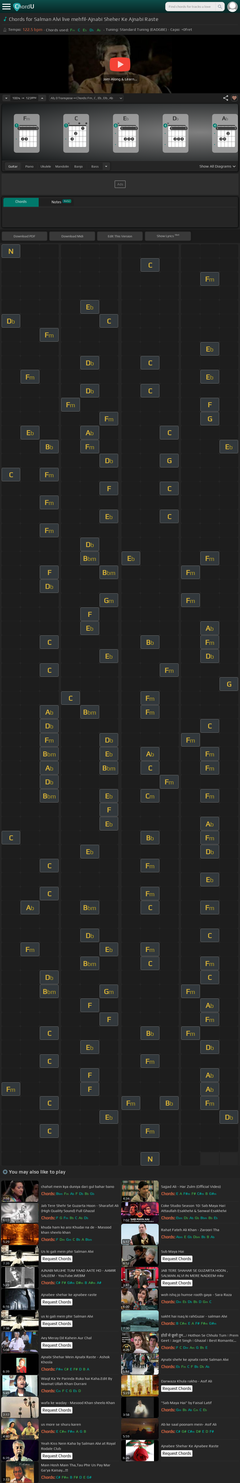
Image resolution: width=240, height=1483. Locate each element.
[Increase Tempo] (42, 98)
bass (95, 166)
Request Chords (56, 1258)
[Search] (219, 6)
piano (29, 166)
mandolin (62, 166)
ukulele (46, 166)
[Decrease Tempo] (6, 98)
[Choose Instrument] (106, 166)
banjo (78, 166)
